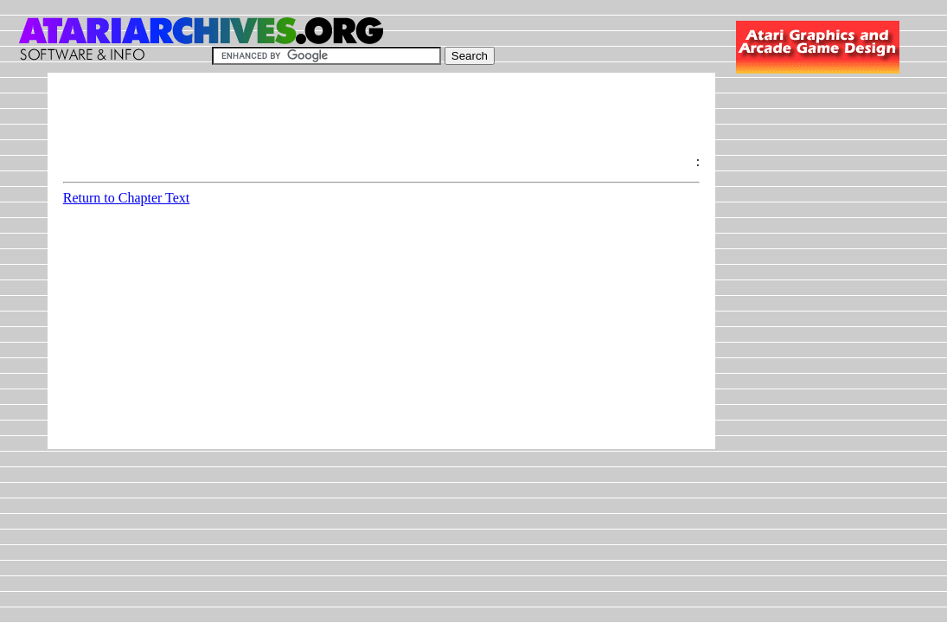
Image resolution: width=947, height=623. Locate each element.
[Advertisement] (378, 127)
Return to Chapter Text (126, 197)
